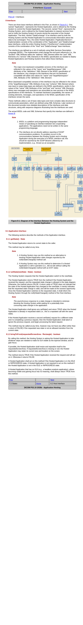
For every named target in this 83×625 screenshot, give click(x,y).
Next (66, 11)
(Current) (47, 8)
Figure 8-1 (64, 25)
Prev (11, 11)
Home (38, 384)
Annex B (11, 113)
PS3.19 (11, 17)
